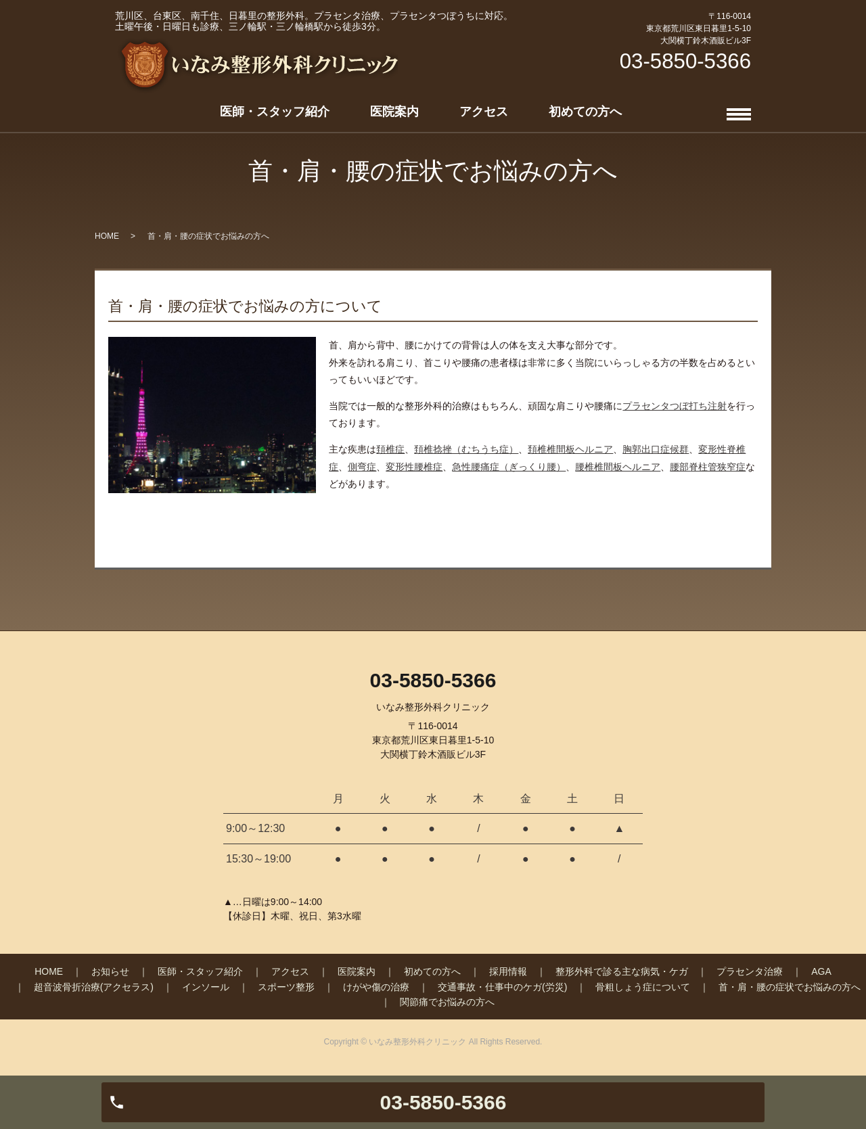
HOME (107, 236)
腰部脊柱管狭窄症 (708, 466)
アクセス (483, 111)
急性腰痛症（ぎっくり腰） (509, 466)
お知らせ (110, 971)
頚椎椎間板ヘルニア (570, 449)
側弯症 (362, 466)
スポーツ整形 (286, 987)
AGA (821, 971)
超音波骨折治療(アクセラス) (94, 987)
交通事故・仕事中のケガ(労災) (502, 987)
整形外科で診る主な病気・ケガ (621, 971)
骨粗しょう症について (642, 987)
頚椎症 (390, 449)
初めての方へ (585, 111)
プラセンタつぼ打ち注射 (674, 405)
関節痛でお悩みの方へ (447, 1001)
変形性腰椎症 (414, 466)
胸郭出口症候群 (655, 449)
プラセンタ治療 (749, 971)
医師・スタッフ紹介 (274, 111)
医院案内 (394, 111)
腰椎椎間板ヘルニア (617, 466)
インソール (205, 987)
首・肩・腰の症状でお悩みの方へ (790, 987)
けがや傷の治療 (376, 987)
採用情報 (508, 971)
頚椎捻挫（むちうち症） (466, 449)
